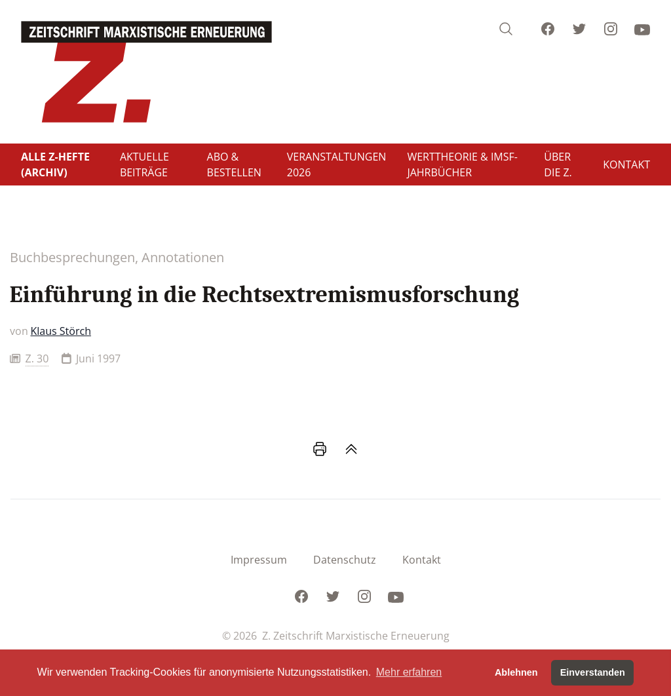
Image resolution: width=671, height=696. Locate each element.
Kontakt (421, 559)
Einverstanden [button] (592, 672)
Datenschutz (344, 559)
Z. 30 (37, 358)
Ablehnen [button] (516, 672)
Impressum (259, 559)
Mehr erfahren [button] (409, 672)
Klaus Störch (61, 331)
